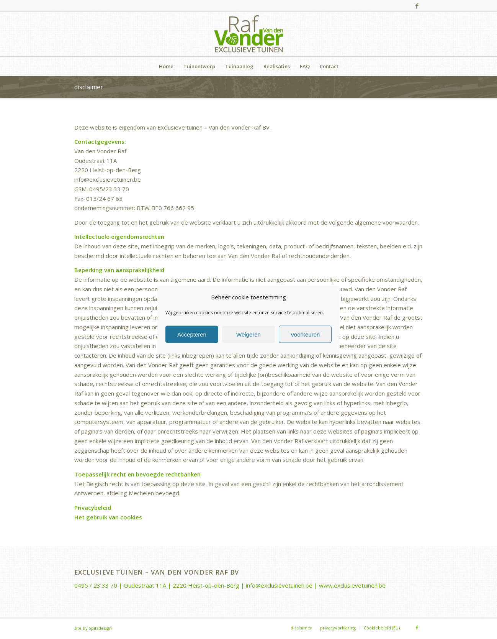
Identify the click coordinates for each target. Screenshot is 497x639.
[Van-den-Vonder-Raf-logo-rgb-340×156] (248, 34)
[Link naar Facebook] (417, 5)
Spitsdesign (100, 628)
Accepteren (191, 334)
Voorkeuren (305, 334)
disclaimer (88, 87)
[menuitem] (166, 66)
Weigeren (248, 334)
